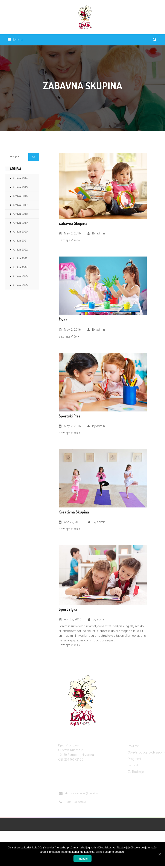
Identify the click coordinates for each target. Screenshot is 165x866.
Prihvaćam (82, 858)
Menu (15, 39)
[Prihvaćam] (159, 854)
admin (100, 233)
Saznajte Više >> (70, 240)
